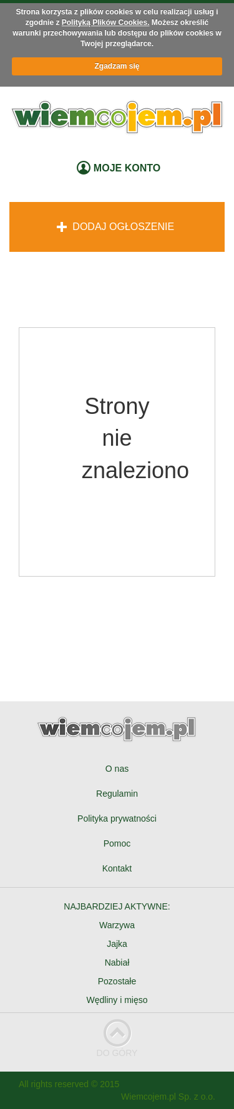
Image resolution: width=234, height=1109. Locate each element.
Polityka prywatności (117, 818)
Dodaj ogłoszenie (115, 226)
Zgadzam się (116, 66)
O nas (117, 769)
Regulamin (117, 794)
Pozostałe (117, 981)
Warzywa (117, 925)
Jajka (117, 944)
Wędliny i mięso (116, 1000)
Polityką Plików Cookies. (106, 22)
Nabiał (117, 962)
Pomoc (117, 843)
